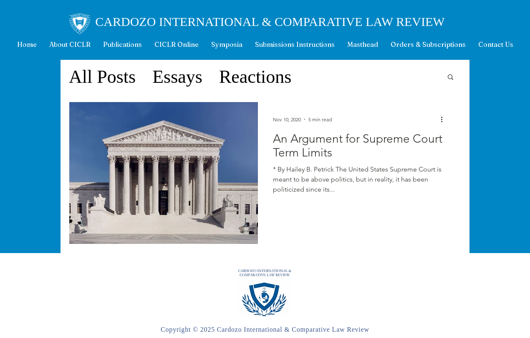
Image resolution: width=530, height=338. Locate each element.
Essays (177, 77)
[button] (450, 77)
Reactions (255, 77)
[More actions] (444, 119)
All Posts (102, 77)
